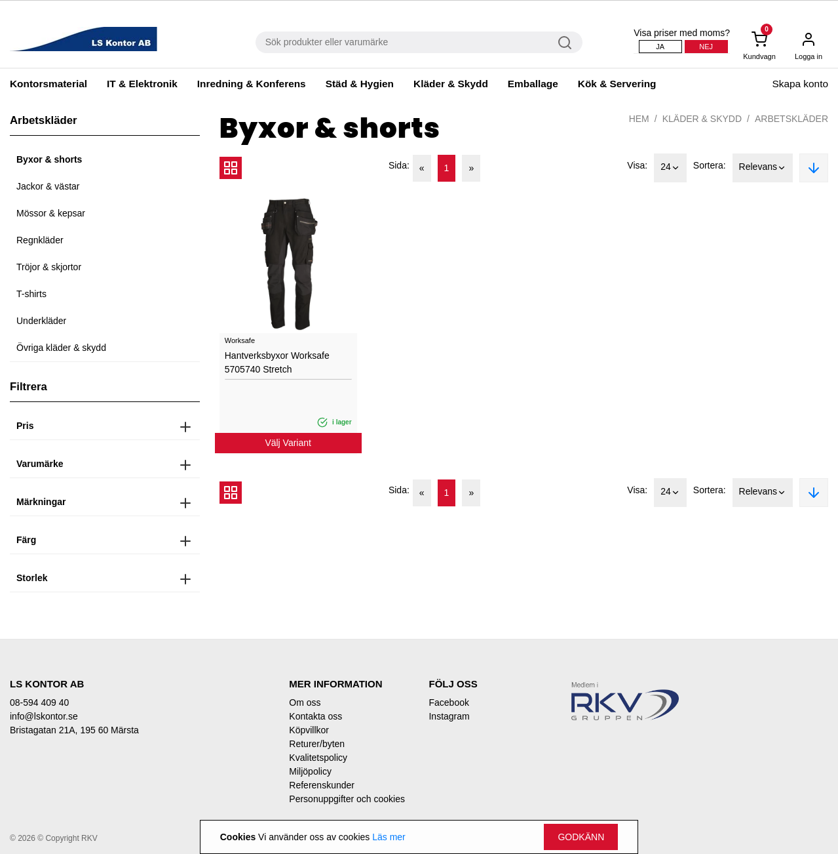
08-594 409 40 (39, 702)
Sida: (399, 165)
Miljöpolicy (310, 771)
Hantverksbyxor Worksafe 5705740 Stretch (277, 362)
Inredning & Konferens (251, 83)
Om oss (304, 702)
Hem (639, 118)
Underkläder (41, 320)
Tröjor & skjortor (48, 267)
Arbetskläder (791, 118)
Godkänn (581, 837)
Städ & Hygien (360, 83)
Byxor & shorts (49, 159)
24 (670, 168)
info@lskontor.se (44, 716)
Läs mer (389, 837)
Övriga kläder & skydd (61, 347)
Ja (660, 47)
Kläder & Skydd (450, 83)
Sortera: (709, 165)
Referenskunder (321, 785)
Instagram (449, 716)
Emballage (533, 83)
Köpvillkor (309, 730)
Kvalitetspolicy (318, 757)
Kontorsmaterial (48, 83)
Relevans (762, 168)
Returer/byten (317, 744)
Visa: (637, 165)
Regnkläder (40, 240)
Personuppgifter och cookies (347, 799)
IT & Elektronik (142, 83)
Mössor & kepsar (50, 213)
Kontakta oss (315, 716)
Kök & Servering (617, 83)
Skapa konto (800, 83)
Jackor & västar (47, 186)
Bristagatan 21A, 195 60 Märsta (74, 730)
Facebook (448, 702)
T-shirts (31, 294)
